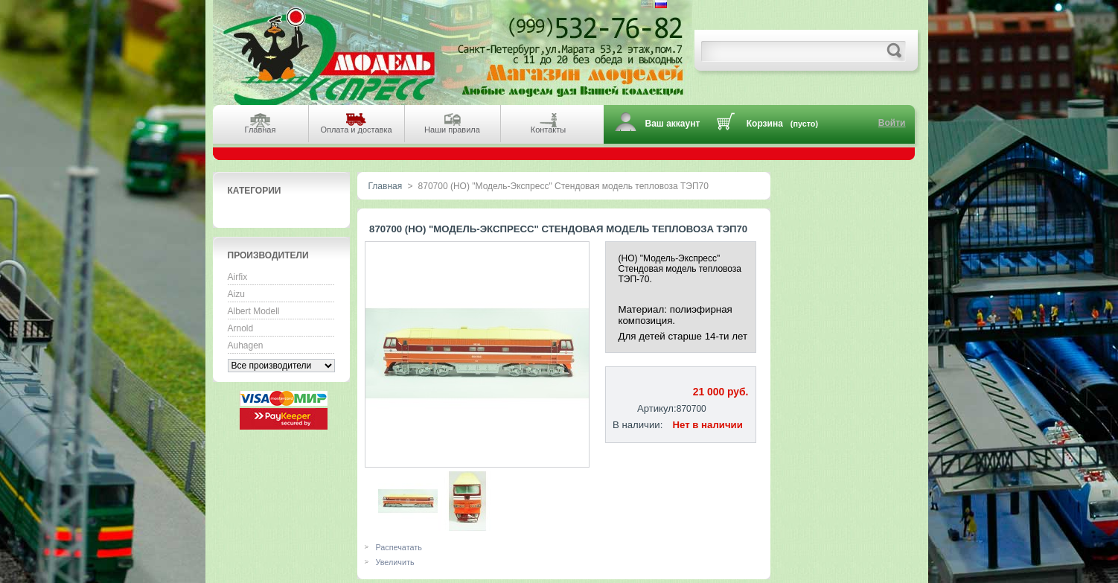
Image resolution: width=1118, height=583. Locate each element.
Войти (892, 123)
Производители (268, 255)
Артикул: (657, 408)
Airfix (238, 277)
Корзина (765, 123)
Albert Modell (254, 311)
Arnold (241, 328)
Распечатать (399, 547)
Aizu (236, 294)
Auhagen (245, 345)
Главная (385, 186)
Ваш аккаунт (672, 123)
